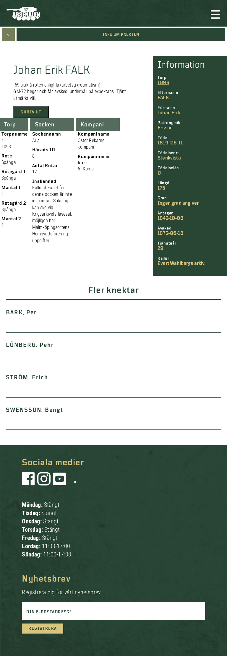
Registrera (42, 628)
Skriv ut (31, 112)
